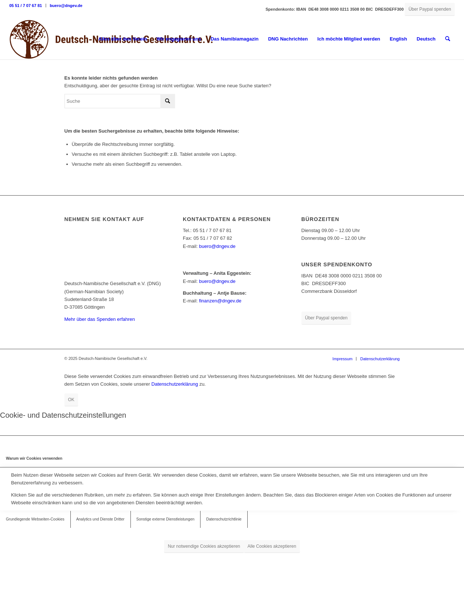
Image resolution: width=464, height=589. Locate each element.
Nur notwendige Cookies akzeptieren (204, 546)
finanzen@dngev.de (220, 301)
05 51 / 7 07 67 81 (25, 5)
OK (71, 399)
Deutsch (426, 39)
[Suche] (447, 39)
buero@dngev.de (66, 5)
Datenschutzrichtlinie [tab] (223, 519)
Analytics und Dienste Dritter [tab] (100, 519)
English (398, 39)
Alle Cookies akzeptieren (272, 546)
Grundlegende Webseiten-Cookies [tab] (35, 519)
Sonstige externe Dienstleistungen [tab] (165, 519)
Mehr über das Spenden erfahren (99, 319)
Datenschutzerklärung (174, 384)
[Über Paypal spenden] (429, 9)
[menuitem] (27, 5)
